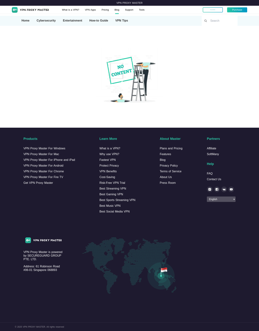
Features (165, 154)
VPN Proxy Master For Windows (44, 148)
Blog (127, 10)
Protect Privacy (109, 165)
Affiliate (211, 148)
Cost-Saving (107, 177)
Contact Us (214, 179)
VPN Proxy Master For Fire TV (43, 177)
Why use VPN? (109, 154)
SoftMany (213, 154)
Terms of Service (170, 171)
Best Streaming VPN (112, 188)
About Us (166, 177)
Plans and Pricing (171, 148)
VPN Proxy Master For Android (43, 165)
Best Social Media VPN (114, 211)
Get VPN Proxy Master (38, 182)
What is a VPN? (74, 10)
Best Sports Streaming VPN (117, 200)
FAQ (210, 173)
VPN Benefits (108, 171)
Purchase (235, 10)
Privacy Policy (169, 165)
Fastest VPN (107, 159)
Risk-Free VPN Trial (112, 182)
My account (210, 10)
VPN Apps (97, 10)
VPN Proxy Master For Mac (41, 154)
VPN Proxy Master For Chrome (43, 171)
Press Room (168, 182)
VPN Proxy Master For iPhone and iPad (49, 159)
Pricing (114, 10)
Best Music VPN (110, 205)
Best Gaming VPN (111, 194)
